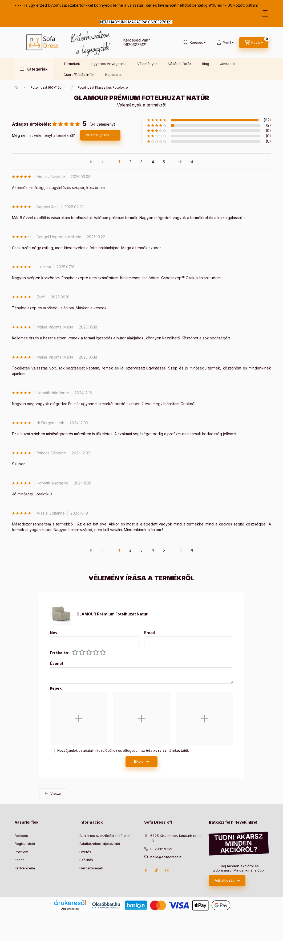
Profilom (21, 852)
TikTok (156, 870)
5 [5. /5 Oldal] (164, 161)
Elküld (138, 761)
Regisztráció (25, 843)
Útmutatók (228, 63)
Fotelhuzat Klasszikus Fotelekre (103, 87)
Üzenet (56, 663)
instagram (167, 870)
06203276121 (135, 44)
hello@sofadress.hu (167, 857)
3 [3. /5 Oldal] (141, 161)
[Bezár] (265, 13)
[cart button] (253, 42)
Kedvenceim (25, 868)
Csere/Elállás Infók (79, 74)
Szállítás (86, 860)
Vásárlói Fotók (179, 63)
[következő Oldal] (180, 161)
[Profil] (225, 42)
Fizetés (85, 852)
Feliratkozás (224, 880)
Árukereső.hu (70, 908)
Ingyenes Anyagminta (109, 63)
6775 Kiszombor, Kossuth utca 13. (175, 838)
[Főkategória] (16, 87)
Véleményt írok (97, 135)
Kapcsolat (113, 74)
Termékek (71, 63)
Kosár (19, 860)
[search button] (194, 42)
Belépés (21, 835)
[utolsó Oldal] (191, 161)
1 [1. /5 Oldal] (119, 161)
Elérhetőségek (91, 868)
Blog (205, 63)
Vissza (55, 793)
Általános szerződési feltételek (105, 835)
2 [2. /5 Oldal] (130, 161)
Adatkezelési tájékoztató (99, 843)
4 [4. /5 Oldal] (153, 161)
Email (149, 633)
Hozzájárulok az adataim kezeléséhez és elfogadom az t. (123, 751)
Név (53, 633)
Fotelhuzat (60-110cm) (48, 87)
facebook (145, 870)
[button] (34, 69)
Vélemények (147, 63)
